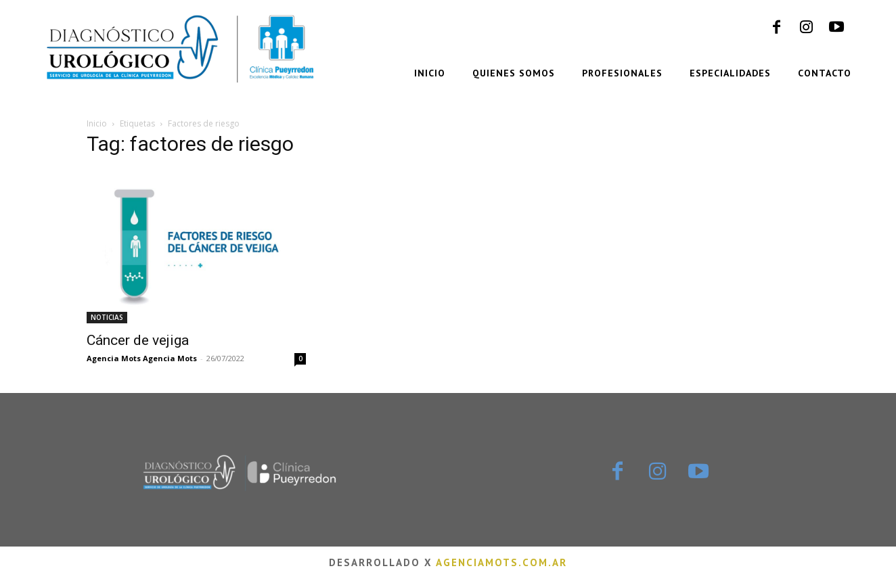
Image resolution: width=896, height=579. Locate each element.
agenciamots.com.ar (501, 562)
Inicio (97, 123)
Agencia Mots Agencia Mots (142, 358)
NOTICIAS (107, 317)
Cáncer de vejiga (138, 340)
